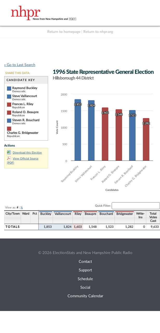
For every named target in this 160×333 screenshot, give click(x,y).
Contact (85, 262)
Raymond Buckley (24, 88)
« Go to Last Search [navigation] (19, 65)
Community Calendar (85, 296)
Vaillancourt (63, 213)
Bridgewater (124, 213)
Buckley (45, 213)
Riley (78, 213)
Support (85, 270)
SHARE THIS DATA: (17, 73)
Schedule (85, 279)
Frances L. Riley (22, 104)
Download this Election (24, 152)
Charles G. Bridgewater (22, 132)
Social (85, 287)
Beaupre (90, 213)
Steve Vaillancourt (24, 96)
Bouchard (106, 213)
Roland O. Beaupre (25, 112)
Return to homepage (63, 32)
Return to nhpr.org (98, 32)
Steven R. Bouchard (25, 120)
